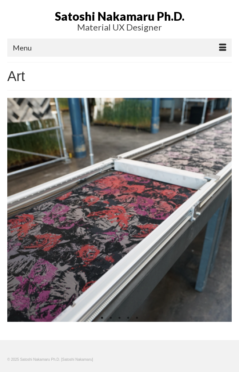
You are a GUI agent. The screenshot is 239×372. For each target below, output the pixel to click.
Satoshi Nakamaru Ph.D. (119, 16)
